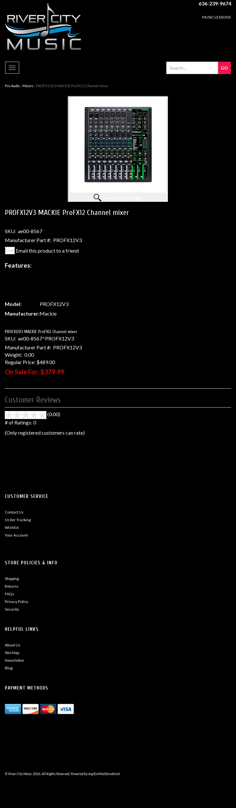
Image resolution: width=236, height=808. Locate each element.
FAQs (9, 593)
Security (12, 609)
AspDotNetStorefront (104, 774)
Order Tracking (18, 519)
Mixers (27, 85)
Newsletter (14, 660)
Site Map (12, 652)
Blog (8, 668)
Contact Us (14, 512)
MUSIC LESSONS (216, 17)
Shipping (12, 578)
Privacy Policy (16, 601)
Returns (12, 586)
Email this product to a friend (47, 251)
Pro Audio (12, 85)
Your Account (16, 535)
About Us (12, 645)
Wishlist (12, 527)
